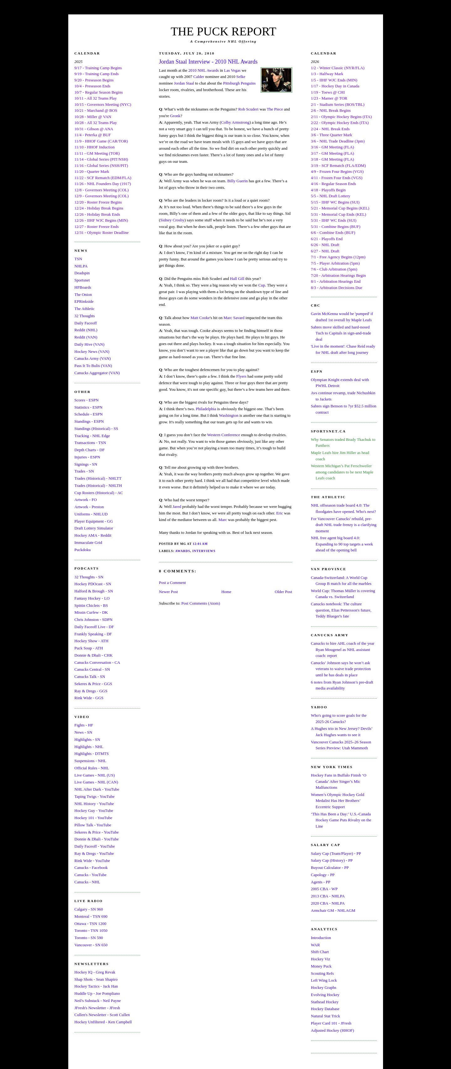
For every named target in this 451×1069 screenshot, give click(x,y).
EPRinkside (84, 301)
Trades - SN (84, 471)
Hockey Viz (320, 959)
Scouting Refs (322, 973)
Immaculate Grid (88, 542)
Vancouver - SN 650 (91, 944)
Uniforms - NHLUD (91, 514)
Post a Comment (172, 582)
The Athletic (85, 308)
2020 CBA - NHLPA (328, 903)
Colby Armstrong (235, 122)
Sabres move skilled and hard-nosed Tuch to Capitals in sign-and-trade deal (341, 333)
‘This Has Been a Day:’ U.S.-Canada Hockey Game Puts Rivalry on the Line (341, 820)
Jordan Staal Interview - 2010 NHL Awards (208, 62)
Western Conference (223, 434)
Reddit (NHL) (86, 330)
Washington (228, 415)
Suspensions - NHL (90, 760)
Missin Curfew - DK (91, 612)
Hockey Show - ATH (92, 640)
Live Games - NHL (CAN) (96, 782)
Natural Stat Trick (325, 1016)
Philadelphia (206, 408)
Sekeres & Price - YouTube (97, 832)
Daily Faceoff (86, 323)
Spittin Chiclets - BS (91, 605)
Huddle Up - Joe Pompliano (97, 993)
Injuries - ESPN (87, 457)
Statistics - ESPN (89, 407)
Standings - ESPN (89, 421)
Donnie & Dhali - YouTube (97, 839)
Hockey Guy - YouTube (94, 810)
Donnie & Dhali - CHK (94, 655)
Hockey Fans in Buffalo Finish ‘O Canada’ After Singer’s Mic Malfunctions (338, 781)
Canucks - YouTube (90, 874)
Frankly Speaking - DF (93, 634)
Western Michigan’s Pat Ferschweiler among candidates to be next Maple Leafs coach (342, 471)
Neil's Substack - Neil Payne (98, 1000)
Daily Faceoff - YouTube (95, 846)
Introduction (321, 937)
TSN (78, 258)
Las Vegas (232, 70)
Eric (279, 513)
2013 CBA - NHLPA (328, 896)
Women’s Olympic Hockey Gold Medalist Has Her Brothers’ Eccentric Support (337, 800)
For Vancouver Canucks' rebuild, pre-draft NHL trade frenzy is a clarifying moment (343, 524)
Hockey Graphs (323, 987)
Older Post (283, 591)
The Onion (83, 294)
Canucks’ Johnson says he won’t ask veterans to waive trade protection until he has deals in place (341, 668)
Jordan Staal (184, 83)
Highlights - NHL (89, 746)
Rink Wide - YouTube (92, 860)
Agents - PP (320, 882)
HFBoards (83, 287)
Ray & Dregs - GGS (91, 691)
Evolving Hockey (325, 994)
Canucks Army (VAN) (93, 358)
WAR (315, 944)
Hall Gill (237, 278)
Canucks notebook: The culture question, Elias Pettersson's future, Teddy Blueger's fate (341, 610)
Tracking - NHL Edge (92, 435)
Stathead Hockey (325, 1001)
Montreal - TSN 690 (91, 916)
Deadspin (82, 273)
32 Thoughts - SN (89, 577)
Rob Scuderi (248, 109)
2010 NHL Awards (203, 70)
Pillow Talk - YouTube (93, 825)
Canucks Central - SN (92, 669)
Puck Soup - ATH (89, 648)
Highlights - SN (87, 739)
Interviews (203, 551)
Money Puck (321, 966)
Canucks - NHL (87, 882)
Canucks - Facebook (91, 867)
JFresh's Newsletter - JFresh (97, 1007)
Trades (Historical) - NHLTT (98, 478)
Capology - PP (323, 874)
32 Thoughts (85, 315)
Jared (177, 506)
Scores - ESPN (87, 400)
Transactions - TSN (90, 442)
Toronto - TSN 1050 (91, 930)
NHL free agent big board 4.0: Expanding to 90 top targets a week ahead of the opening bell (342, 543)
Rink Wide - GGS (89, 697)
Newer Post (168, 591)
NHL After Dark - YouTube (97, 789)
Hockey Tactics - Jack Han (96, 986)
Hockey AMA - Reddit (93, 535)
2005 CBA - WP (324, 888)
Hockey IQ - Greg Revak (95, 972)
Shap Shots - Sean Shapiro (96, 979)
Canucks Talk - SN (90, 676)
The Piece (275, 109)
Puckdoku (83, 549)
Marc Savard (234, 317)
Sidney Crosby (172, 220)
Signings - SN (86, 464)
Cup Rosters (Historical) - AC (99, 492)
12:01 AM (200, 543)
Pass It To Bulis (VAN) (93, 365)
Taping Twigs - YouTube (95, 796)
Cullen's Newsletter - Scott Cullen (102, 1014)
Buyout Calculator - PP (330, 867)
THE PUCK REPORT (223, 31)
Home (226, 591)
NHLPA (81, 266)
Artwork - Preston (89, 506)
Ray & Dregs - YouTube (94, 853)
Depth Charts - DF (90, 449)
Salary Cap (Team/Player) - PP (336, 853)
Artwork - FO (86, 499)
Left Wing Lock (324, 980)
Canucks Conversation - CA (97, 662)
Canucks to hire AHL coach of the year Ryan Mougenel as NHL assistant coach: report (343, 649)
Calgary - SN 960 (89, 909)
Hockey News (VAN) (92, 351)
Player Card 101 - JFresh (331, 1023)
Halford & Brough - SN (94, 591)
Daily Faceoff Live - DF (94, 626)
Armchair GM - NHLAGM (333, 910)
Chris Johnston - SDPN (94, 619)
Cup (261, 285)
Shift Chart (320, 951)
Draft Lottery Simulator (94, 528)
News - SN (83, 732)
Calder (198, 76)
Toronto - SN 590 (89, 937)
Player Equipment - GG (94, 521)
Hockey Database (325, 1008)
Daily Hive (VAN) (90, 344)
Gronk (175, 115)
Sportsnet (82, 280)
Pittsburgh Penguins (239, 83)
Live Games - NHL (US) (95, 775)
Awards (182, 551)
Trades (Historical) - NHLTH (98, 485)
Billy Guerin (237, 180)
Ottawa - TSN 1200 (90, 923)
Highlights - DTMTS (92, 753)
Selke (240, 76)
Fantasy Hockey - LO (92, 598)
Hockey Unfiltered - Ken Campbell (103, 1022)
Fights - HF (84, 725)
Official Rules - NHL (92, 768)
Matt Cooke (200, 317)
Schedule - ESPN (89, 414)
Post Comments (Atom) (200, 603)
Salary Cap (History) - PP (332, 860)
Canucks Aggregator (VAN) (97, 372)
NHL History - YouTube (94, 803)
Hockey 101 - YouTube (93, 817)
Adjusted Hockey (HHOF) (332, 1030)
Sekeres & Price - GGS (93, 683)
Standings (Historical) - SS (96, 428)
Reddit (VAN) (86, 337)
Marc (222, 519)
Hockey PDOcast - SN (93, 583)
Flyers (241, 376)
